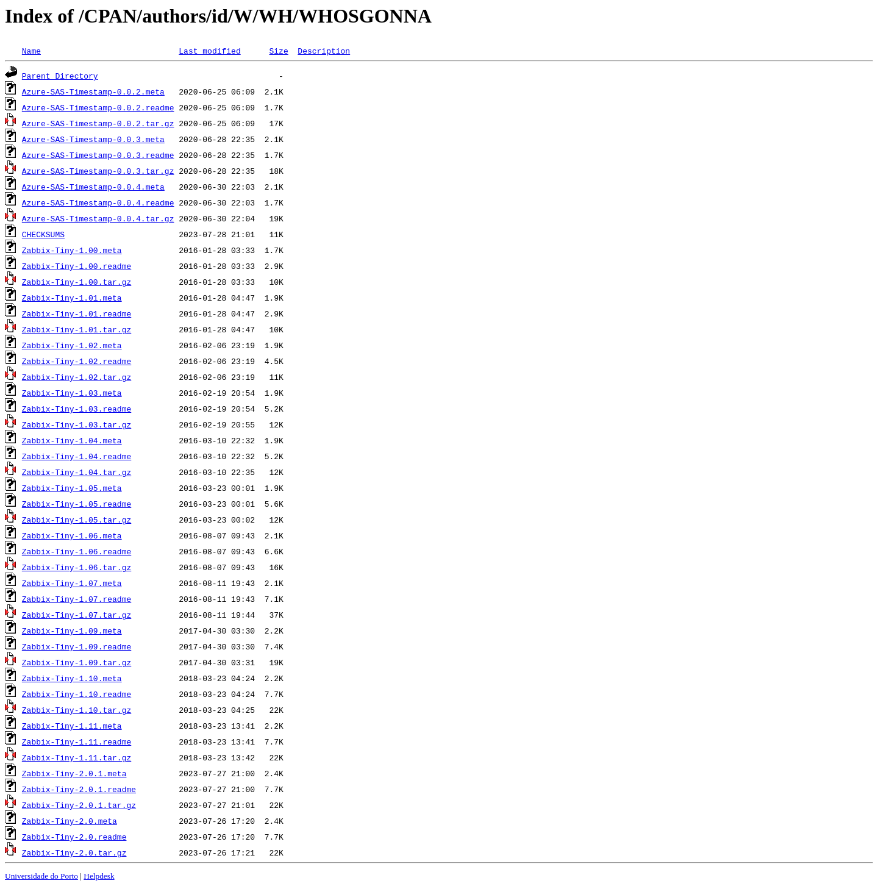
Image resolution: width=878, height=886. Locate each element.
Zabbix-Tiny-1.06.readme (76, 551)
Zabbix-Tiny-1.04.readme (76, 456)
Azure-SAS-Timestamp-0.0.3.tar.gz (98, 170)
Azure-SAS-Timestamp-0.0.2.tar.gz (98, 123)
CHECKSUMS (43, 234)
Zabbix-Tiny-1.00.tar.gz (76, 281)
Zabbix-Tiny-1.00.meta (72, 250)
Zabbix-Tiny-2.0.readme (74, 836)
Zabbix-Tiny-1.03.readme (76, 408)
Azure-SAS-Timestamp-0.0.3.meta (93, 139)
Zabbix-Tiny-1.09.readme (76, 646)
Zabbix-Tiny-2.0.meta (69, 820)
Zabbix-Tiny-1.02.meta (72, 345)
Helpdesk (99, 876)
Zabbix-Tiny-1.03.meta (72, 392)
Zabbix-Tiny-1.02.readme (76, 360)
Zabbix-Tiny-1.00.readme (76, 265)
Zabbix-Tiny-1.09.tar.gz (76, 662)
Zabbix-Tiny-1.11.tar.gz (76, 757)
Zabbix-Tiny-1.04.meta (72, 440)
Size (278, 50)
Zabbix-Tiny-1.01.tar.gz (76, 329)
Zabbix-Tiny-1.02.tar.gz (76, 376)
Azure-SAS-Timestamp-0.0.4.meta (93, 186)
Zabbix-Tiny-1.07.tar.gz (76, 614)
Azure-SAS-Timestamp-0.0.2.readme (98, 107)
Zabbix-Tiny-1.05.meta (72, 487)
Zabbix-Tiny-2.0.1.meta (74, 773)
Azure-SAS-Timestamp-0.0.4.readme (98, 202)
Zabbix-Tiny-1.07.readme (76, 598)
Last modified (209, 50)
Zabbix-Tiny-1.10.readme (76, 693)
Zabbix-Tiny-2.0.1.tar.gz (79, 804)
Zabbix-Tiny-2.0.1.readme (79, 789)
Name (31, 50)
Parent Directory (60, 75)
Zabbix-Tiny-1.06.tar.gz (76, 567)
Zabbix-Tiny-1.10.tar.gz (76, 709)
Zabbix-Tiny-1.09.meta (72, 630)
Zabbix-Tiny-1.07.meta (72, 582)
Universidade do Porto (41, 876)
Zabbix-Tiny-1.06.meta (72, 535)
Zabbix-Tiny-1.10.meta (72, 678)
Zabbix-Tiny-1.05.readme (76, 503)
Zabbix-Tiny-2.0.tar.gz (74, 852)
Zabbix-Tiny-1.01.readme (76, 313)
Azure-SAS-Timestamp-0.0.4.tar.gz (98, 218)
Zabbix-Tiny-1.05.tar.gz (76, 519)
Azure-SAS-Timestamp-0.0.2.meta (93, 91)
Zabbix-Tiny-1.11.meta (72, 725)
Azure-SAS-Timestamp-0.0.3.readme (98, 154)
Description (324, 50)
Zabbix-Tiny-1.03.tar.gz (76, 424)
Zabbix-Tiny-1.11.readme (76, 741)
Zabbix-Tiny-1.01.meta (72, 297)
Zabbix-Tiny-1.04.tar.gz (76, 471)
